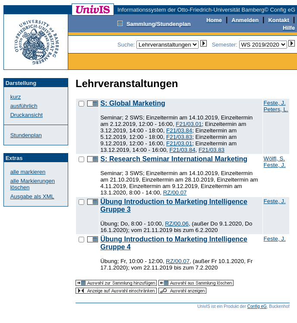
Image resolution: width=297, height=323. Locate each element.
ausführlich (24, 106)
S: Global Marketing (132, 103)
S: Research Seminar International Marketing (173, 159)
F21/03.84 (179, 130)
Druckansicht (26, 115)
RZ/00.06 (177, 223)
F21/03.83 (179, 137)
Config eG (257, 306)
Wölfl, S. (274, 158)
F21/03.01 (189, 124)
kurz (15, 97)
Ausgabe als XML (32, 196)
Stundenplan (26, 135)
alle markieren (28, 172)
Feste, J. (275, 103)
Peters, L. (276, 109)
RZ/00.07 (175, 192)
